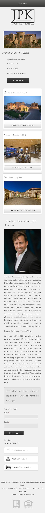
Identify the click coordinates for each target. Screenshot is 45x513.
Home (3, 488)
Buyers (35, 488)
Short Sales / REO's (24, 488)
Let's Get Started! (18, 80)
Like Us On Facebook (19, 450)
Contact (13, 494)
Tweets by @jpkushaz (12, 443)
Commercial (22, 491)
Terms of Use (30, 494)
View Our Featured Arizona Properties (23, 125)
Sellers (42, 488)
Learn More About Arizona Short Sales (22, 210)
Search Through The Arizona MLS (22, 168)
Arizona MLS (11, 488)
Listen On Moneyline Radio (21, 467)
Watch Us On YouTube (20, 459)
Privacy (21, 494)
